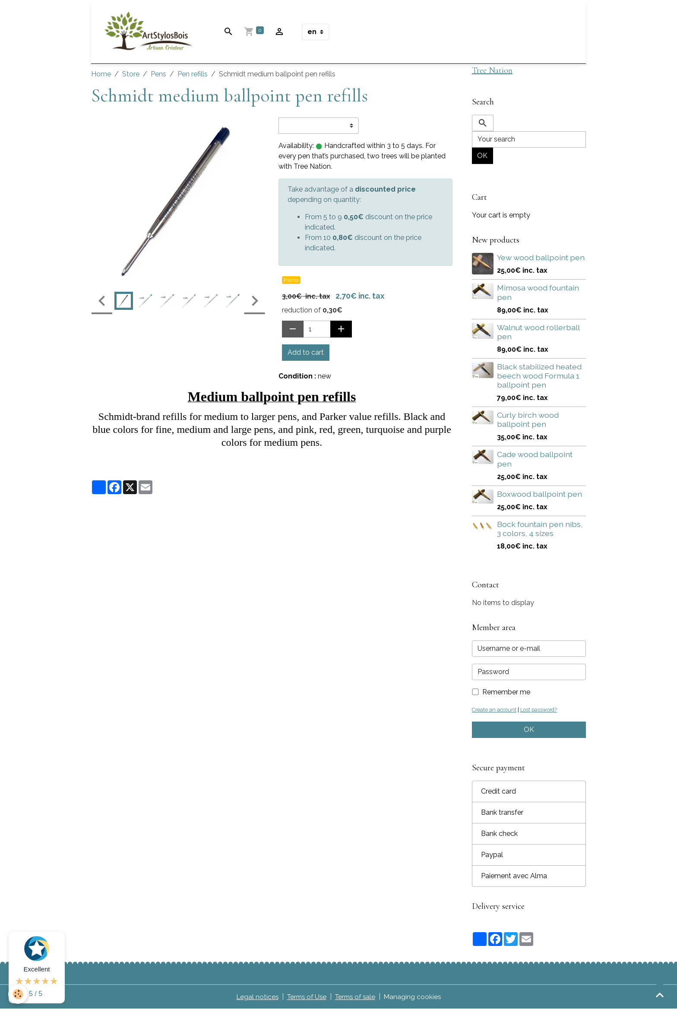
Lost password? (541, 712)
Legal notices (253, 1000)
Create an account (495, 712)
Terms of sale (356, 1000)
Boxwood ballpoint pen (539, 496)
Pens (158, 76)
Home (101, 76)
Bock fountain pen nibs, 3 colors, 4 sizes (539, 531)
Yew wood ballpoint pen (541, 260)
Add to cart (306, 354)
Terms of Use (305, 1000)
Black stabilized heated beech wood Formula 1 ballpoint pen (539, 378)
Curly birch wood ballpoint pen (528, 422)
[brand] (152, 33)
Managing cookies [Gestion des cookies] (416, 1000)
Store (130, 76)
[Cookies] (18, 994)
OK (482, 158)
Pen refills (192, 76)
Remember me (506, 695)
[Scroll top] (660, 995)
